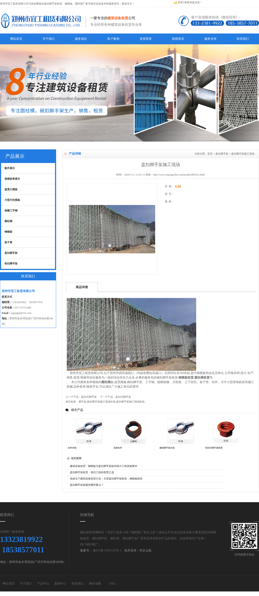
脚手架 (82, 401)
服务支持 (210, 38)
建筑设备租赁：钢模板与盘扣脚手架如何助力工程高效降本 (103, 466)
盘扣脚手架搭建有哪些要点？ (87, 484)
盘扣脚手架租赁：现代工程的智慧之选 (92, 472)
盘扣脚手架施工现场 (242, 153)
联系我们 (243, 38)
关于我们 (49, 38)
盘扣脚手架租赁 (53, 3)
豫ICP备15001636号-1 (106, 550)
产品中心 (43, 583)
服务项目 (81, 38)
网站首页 (16, 38)
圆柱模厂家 (81, 3)
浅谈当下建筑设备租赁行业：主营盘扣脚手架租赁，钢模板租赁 (106, 478)
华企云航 (145, 550)
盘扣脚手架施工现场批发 (130, 401)
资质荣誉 (146, 38)
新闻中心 (60, 583)
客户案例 (113, 38)
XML (112, 583)
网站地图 (95, 583)
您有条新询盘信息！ (188, 2)
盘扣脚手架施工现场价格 (101, 401)
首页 (210, 153)
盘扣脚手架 (221, 153)
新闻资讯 (178, 38)
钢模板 (69, 3)
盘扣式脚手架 (89, 396)
